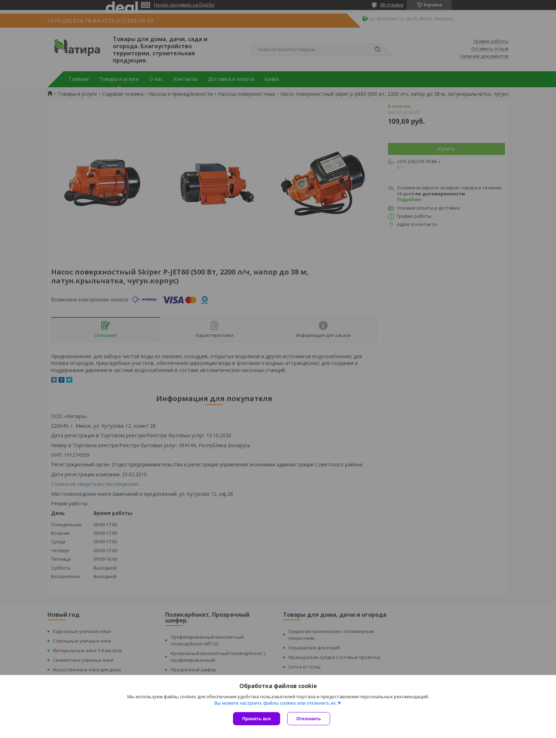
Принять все (256, 718)
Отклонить (308, 718)
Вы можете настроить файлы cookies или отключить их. (275, 703)
